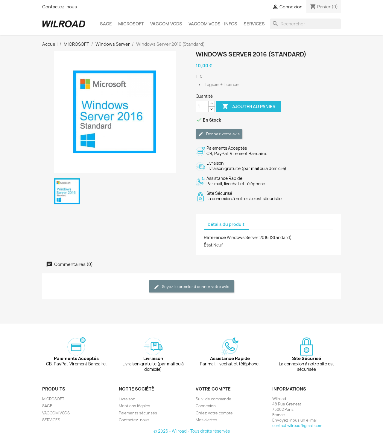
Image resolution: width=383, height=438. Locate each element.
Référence (215, 237)
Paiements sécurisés (138, 413)
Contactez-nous (59, 7)
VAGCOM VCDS (166, 24)
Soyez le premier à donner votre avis (191, 286)
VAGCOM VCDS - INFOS (213, 24)
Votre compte (213, 389)
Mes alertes (206, 419)
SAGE (106, 24)
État (208, 245)
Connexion (206, 405)
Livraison (127, 399)
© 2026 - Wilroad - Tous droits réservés (191, 431)
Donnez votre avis (219, 134)
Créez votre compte (214, 413)
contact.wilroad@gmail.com (297, 425)
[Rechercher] (305, 24)
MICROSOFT (131, 24)
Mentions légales (134, 405)
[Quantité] (202, 107)
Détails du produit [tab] (226, 224)
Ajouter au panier (248, 106)
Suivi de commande (213, 399)
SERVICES (254, 24)
